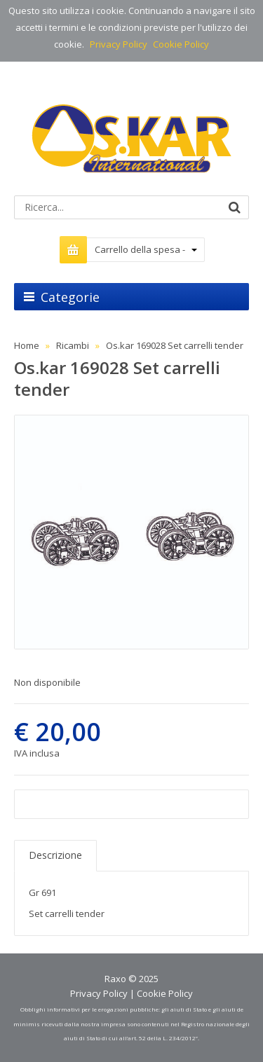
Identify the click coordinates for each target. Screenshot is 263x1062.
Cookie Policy (181, 44)
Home (26, 345)
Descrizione (55, 855)
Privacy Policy (118, 44)
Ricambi (72, 345)
